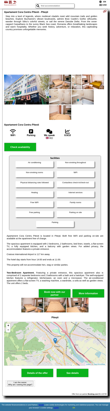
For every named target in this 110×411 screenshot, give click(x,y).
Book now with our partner (54, 293)
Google (41, 405)
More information (88, 293)
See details (72, 373)
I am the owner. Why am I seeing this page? (20, 383)
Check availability (20, 147)
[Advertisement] (55, 52)
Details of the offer (37, 373)
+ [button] (8, 326)
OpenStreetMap (99, 364)
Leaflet (88, 364)
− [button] (8, 330)
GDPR (56, 408)
